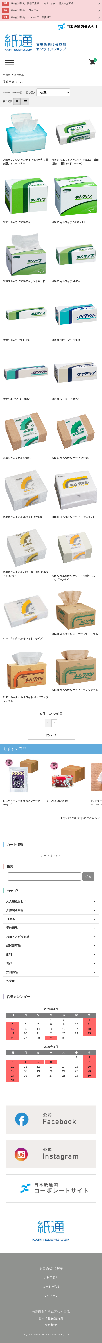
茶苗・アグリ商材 (17, 936)
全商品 (6, 74)
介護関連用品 (14, 910)
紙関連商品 (13, 945)
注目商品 (12, 972)
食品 (9, 963)
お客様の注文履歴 (51, 1268)
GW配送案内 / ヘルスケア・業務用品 (31, 17)
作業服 (10, 981)
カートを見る (51, 1286)
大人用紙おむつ (16, 901)
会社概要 (51, 1324)
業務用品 (19, 74)
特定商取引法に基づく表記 (51, 1311)
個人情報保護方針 (51, 1318)
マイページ (51, 1295)
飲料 (9, 954)
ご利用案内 (51, 1277)
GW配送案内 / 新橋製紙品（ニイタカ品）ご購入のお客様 (42, 3)
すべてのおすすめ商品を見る (82, 818)
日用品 (10, 919)
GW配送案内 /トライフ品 (24, 10)
